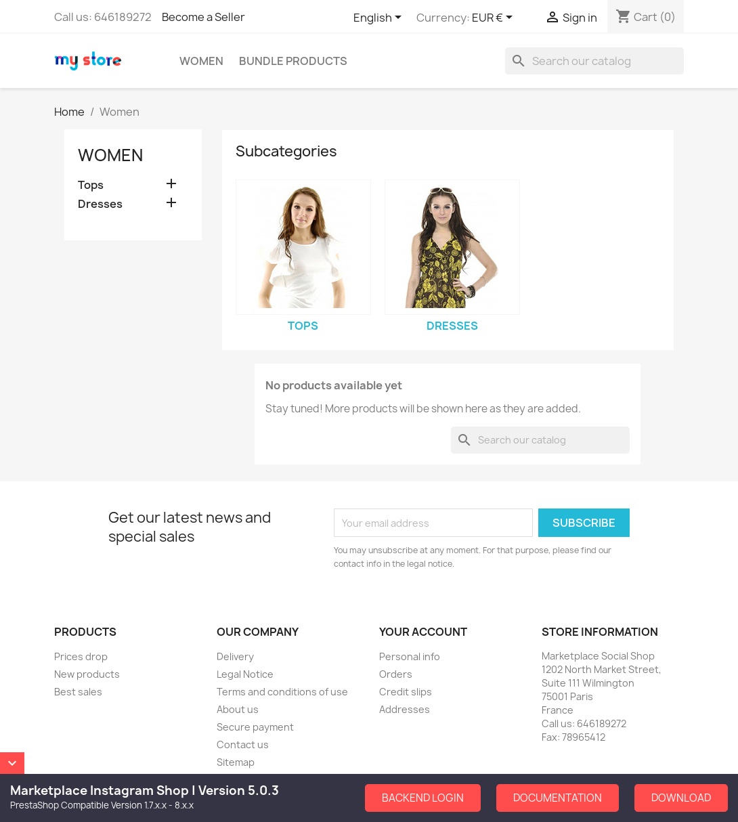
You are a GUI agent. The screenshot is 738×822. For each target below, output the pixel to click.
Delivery (235, 656)
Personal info (409, 656)
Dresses (100, 204)
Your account (423, 631)
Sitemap (236, 762)
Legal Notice (245, 674)
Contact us (243, 744)
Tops (91, 185)
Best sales (78, 691)
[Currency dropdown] (494, 18)
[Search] (594, 60)
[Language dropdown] (379, 18)
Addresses (404, 709)
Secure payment (255, 726)
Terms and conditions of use (282, 691)
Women (201, 60)
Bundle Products (293, 60)
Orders (395, 674)
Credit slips (405, 691)
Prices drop (81, 656)
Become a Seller (203, 16)
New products (87, 674)
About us (238, 709)
